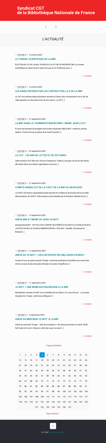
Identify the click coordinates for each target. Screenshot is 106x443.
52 (86, 370)
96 (42, 391)
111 (53, 397)
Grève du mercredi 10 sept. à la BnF (37, 319)
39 (86, 365)
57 (42, 376)
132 (42, 407)
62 (69, 376)
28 (25, 365)
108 (36, 397)
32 (47, 365)
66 (20, 381)
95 (36, 391)
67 (25, 381)
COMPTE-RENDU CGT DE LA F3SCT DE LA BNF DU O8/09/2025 (48, 187)
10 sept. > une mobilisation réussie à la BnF (41, 287)
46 (53, 370)
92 (20, 391)
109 (42, 397)
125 (58, 402)
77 (80, 381)
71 (47, 381)
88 (69, 386)
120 (31, 402)
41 (25, 370)
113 (64, 397)
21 (58, 360)
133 (47, 407)
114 (69, 397)
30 (36, 365)
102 (75, 391)
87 (64, 386)
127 (69, 402)
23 (69, 360)
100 (64, 391)
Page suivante (53, 413)
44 (42, 370)
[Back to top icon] (53, 426)
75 (69, 381)
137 (69, 407)
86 (58, 386)
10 (69, 355)
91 (86, 386)
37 (75, 365)
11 (75, 355)
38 (80, 365)
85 (53, 386)
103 (80, 391)
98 (53, 391)
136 (64, 407)
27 (20, 365)
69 (36, 381)
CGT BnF (21, 55)
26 (86, 360)
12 (80, 355)
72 (53, 381)
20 (53, 360)
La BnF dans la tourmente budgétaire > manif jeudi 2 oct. (50, 123)
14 (20, 360)
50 (75, 370)
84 (47, 386)
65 (86, 376)
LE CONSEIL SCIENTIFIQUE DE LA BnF (35, 59)
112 (58, 397)
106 (25, 397)
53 (20, 376)
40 (20, 370)
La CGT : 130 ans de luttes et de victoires (40, 155)
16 (31, 360)
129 (80, 402)
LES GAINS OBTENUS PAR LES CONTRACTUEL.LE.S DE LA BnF (49, 91)
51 (80, 370)
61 (64, 376)
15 (25, 360)
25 (80, 360)
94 (31, 391)
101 (69, 391)
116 (80, 397)
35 (64, 365)
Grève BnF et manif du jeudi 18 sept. (37, 219)
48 (64, 370)
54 (25, 376)
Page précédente (53, 345)
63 (75, 376)
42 (31, 370)
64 (80, 376)
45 (47, 370)
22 (64, 360)
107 (31, 397)
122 (42, 402)
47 (58, 370)
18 (42, 360)
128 (75, 402)
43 (36, 370)
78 (86, 381)
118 (20, 402)
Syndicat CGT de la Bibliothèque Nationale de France (56, 10)
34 (58, 365)
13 (86, 355)
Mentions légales (57, 432)
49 (69, 370)
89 (75, 386)
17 (36, 360)
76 (75, 381)
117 (86, 397)
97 (47, 391)
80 (25, 386)
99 (58, 391)
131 (36, 407)
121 (36, 402)
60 (58, 376)
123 (47, 402)
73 (58, 381)
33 (53, 365)
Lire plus (88, 76)
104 (86, 391)
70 (42, 381)
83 (42, 386)
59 (53, 376)
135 (58, 407)
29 (31, 365)
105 (20, 397)
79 (20, 386)
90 (80, 386)
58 (47, 376)
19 (47, 360)
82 (36, 386)
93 (25, 391)
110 (47, 397)
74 (64, 381)
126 (64, 402)
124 (53, 402)
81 (31, 386)
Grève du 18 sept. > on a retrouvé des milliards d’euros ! (50, 255)
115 (75, 397)
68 (31, 381)
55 (31, 376)
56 (36, 376)
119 (25, 402)
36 (69, 365)
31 (42, 365)
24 (75, 360)
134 (53, 407)
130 (86, 402)
